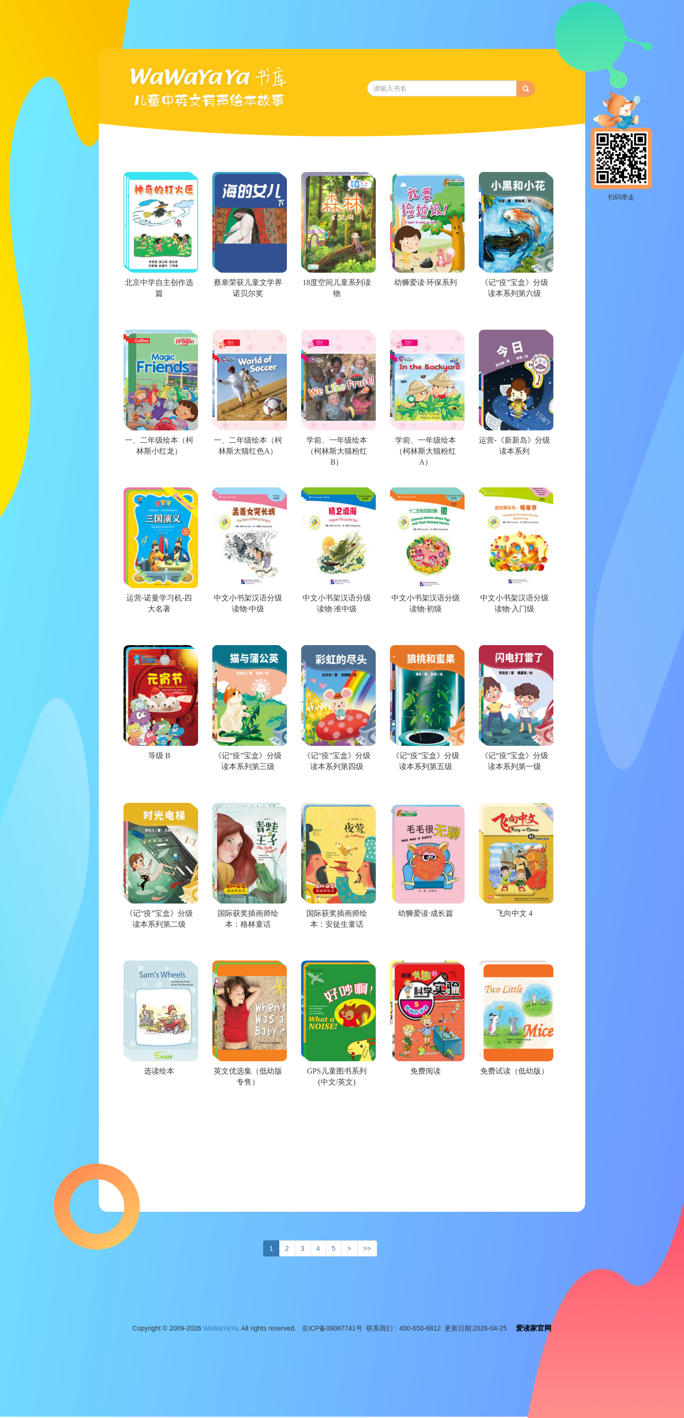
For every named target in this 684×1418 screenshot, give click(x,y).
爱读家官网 (533, 1328)
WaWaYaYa (220, 1328)
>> (367, 1248)
